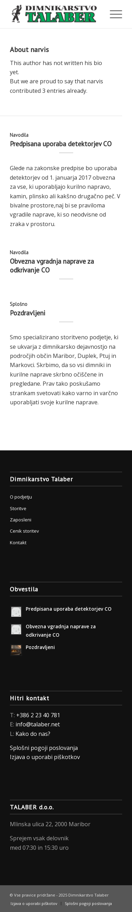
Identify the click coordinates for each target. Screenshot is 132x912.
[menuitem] (112, 14)
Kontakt (18, 542)
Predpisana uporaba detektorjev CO (61, 144)
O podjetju (21, 497)
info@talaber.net (37, 724)
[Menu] (112, 14)
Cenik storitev (24, 531)
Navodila (19, 134)
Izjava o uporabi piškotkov (45, 757)
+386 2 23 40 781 (38, 715)
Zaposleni (20, 519)
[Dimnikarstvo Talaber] (55, 14)
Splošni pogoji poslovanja (44, 748)
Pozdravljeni (27, 313)
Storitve (18, 508)
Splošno (18, 304)
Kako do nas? (32, 734)
